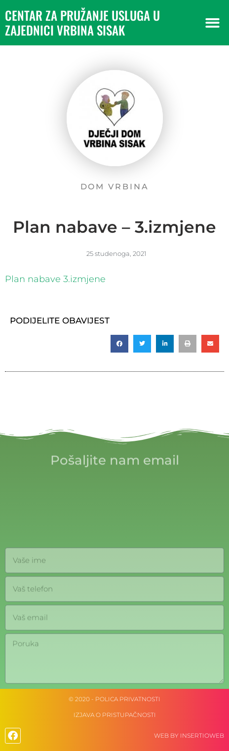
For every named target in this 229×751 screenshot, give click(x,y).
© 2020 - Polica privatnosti (114, 699)
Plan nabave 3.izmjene (55, 279)
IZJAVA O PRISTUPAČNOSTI (115, 714)
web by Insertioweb (189, 735)
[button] (212, 23)
